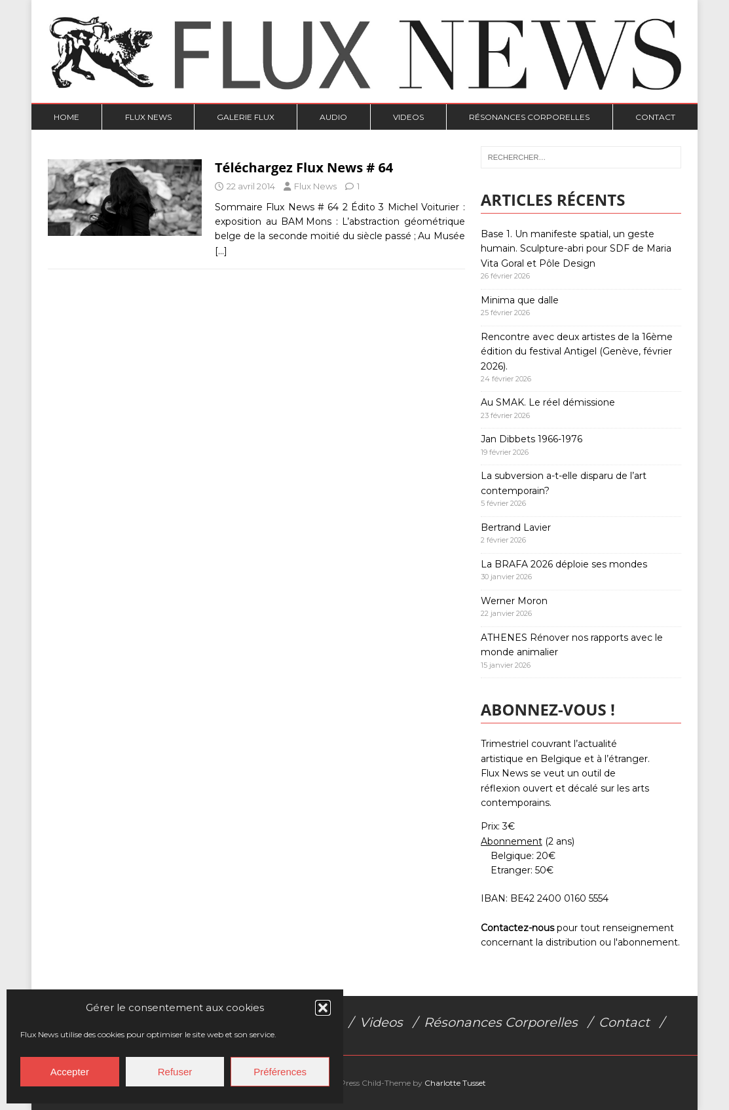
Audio (333, 117)
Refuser (175, 1071)
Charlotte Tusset (455, 1083)
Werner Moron (514, 601)
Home (66, 117)
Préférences (280, 1071)
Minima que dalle (520, 300)
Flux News (148, 117)
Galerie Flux (245, 117)
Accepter (69, 1071)
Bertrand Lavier (516, 527)
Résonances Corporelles (529, 117)
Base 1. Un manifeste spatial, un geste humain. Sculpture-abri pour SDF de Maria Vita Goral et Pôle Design (576, 248)
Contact (655, 117)
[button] (322, 1007)
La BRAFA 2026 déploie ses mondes (564, 564)
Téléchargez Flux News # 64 (304, 167)
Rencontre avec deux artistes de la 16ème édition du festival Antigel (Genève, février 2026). (577, 351)
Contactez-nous (517, 928)
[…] (221, 251)
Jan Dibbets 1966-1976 (531, 439)
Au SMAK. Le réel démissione (548, 402)
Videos (408, 117)
